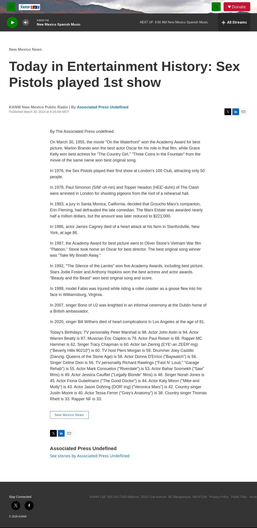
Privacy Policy (219, 497)
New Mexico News (25, 49)
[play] (12, 22)
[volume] (26, 23)
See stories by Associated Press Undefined (90, 455)
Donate (239, 6)
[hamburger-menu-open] (11, 6)
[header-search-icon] (216, 6)
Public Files (239, 497)
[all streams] (234, 22)
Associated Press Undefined (103, 107)
